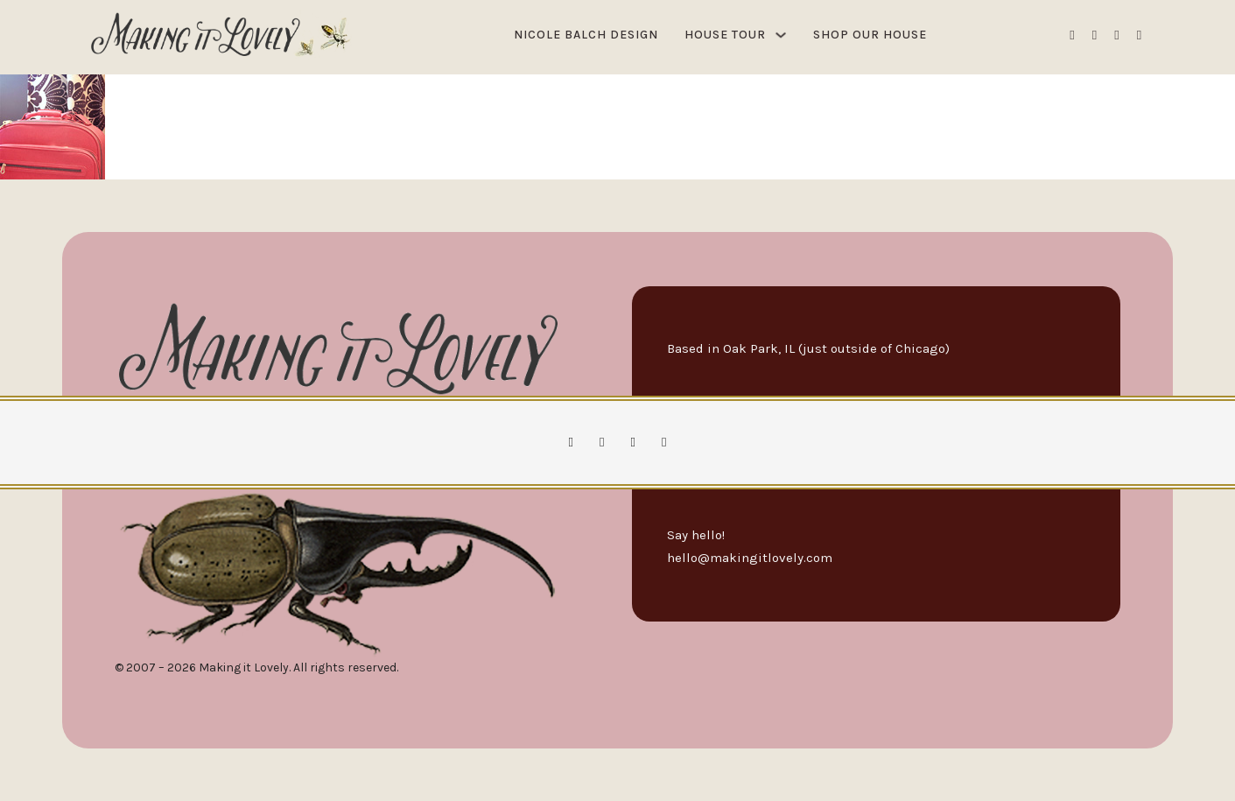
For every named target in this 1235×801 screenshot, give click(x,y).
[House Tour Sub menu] (781, 35)
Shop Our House (870, 34)
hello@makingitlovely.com (749, 558)
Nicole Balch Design (586, 34)
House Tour (725, 34)
